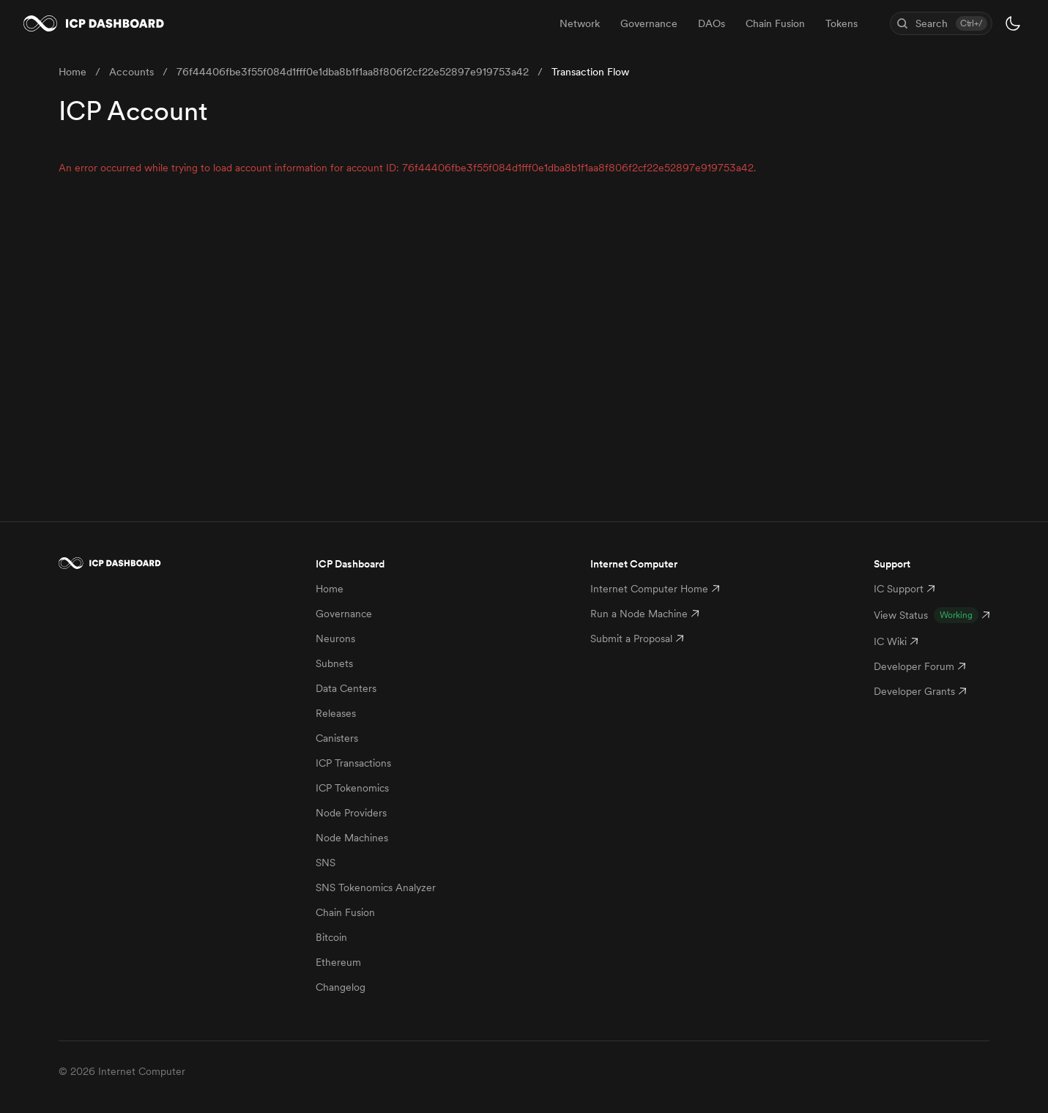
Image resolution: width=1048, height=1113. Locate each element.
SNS (325, 862)
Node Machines (352, 837)
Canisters (337, 738)
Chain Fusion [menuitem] (775, 23)
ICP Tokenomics (352, 787)
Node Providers (351, 812)
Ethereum (338, 962)
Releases (336, 713)
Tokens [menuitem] (841, 23)
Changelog (340, 987)
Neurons (335, 638)
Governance (344, 613)
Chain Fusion (345, 912)
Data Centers (346, 688)
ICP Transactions (353, 763)
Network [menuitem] (580, 23)
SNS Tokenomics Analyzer (376, 887)
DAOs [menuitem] (711, 23)
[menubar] (708, 23)
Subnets (334, 663)
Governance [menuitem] (648, 23)
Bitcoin (331, 937)
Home (329, 588)
